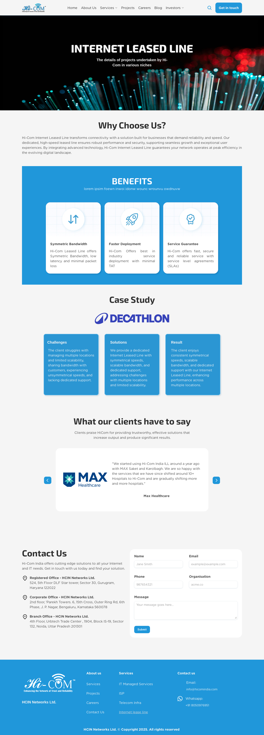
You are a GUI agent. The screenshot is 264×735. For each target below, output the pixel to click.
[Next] (216, 480)
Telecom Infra (130, 703)
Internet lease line (133, 712)
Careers (92, 703)
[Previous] (47, 480)
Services (93, 684)
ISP (121, 693)
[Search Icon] (209, 8)
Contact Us (95, 712)
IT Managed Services (136, 684)
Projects (93, 693)
